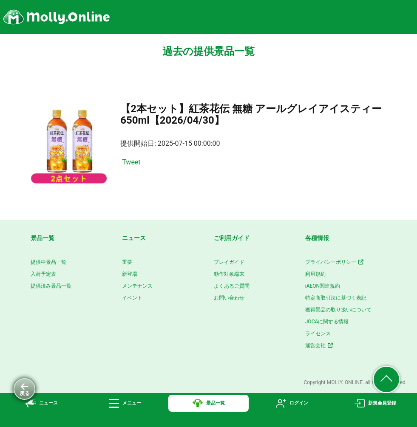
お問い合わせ (229, 298)
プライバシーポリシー (334, 262)
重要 (127, 262)
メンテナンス (137, 286)
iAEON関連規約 (322, 286)
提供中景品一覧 (48, 262)
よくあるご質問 (232, 286)
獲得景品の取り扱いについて (338, 310)
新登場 (129, 274)
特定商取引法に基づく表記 (335, 298)
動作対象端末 (229, 274)
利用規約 (315, 274)
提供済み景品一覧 (51, 286)
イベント (132, 298)
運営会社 (319, 345)
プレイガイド (229, 262)
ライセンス (318, 334)
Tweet (131, 162)
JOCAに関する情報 (327, 322)
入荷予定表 (43, 274)
